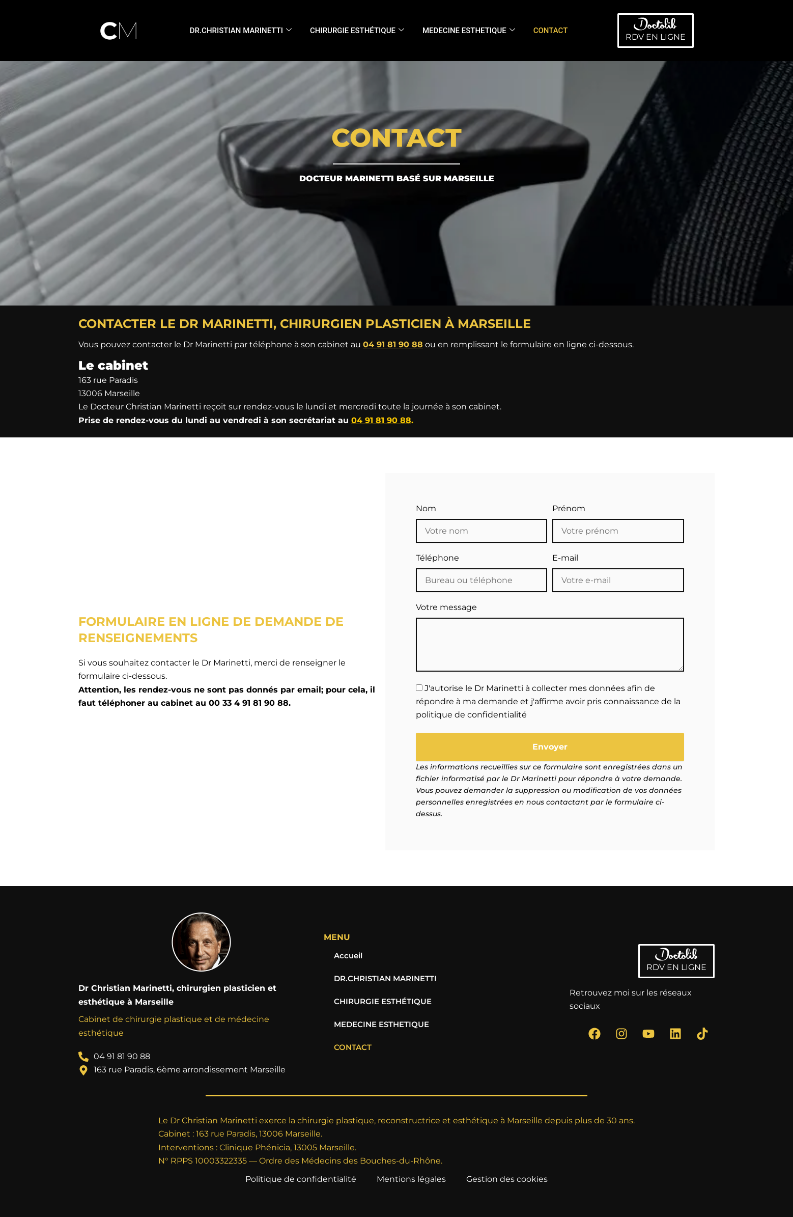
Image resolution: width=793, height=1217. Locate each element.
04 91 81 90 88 (393, 344)
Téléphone (437, 558)
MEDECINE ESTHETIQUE (468, 30)
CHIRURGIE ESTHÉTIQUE (357, 30)
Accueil (349, 955)
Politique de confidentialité (300, 1179)
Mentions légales (411, 1179)
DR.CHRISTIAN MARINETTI (241, 30)
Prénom (568, 508)
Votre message (446, 607)
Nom (426, 508)
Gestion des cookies (507, 1179)
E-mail (565, 558)
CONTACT (550, 30)
